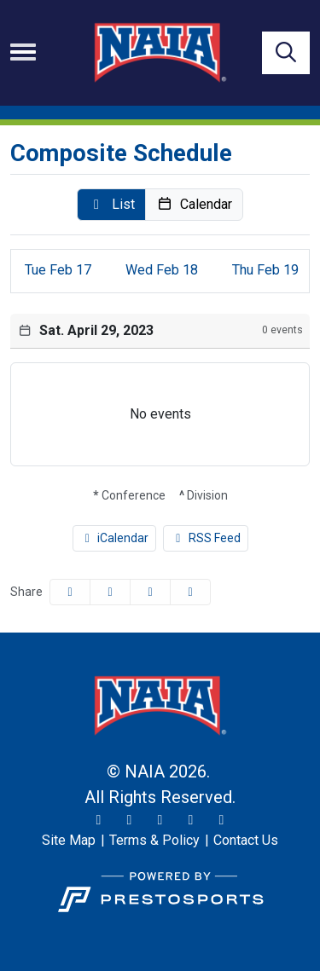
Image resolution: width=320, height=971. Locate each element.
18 (161, 270)
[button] (111, 204)
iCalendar (114, 538)
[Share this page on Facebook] (69, 592)
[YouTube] (191, 820)
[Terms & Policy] (154, 840)
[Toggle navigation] (23, 52)
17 (58, 270)
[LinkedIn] (221, 820)
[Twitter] (99, 820)
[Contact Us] (245, 840)
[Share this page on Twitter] (110, 592)
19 (265, 270)
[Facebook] (160, 820)
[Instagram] (129, 820)
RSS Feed (206, 538)
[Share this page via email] (150, 592)
